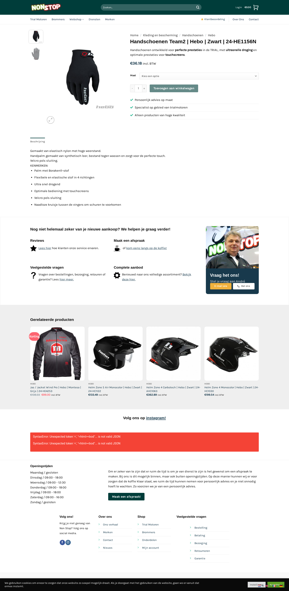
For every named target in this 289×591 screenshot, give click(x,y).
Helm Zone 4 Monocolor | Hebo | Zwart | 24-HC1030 (231, 389)
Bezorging (200, 543)
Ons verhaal (110, 524)
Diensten (94, 19)
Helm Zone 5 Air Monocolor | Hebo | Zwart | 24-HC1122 (115, 389)
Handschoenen (192, 35)
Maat (133, 75)
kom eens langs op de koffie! (146, 248)
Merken (110, 19)
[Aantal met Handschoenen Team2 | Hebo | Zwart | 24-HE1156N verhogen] (144, 88)
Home (134, 35)
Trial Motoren (38, 19)
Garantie (199, 558)
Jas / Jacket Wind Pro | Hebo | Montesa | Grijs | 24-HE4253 (55, 389)
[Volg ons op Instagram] (68, 542)
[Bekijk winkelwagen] (252, 7)
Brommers (58, 19)
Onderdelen (149, 540)
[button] (239, 7)
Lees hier (45, 248)
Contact (254, 19)
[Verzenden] (197, 7)
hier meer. (67, 279)
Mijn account (150, 547)
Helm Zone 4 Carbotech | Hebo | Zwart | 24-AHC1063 (173, 389)
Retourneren (202, 551)
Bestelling (200, 527)
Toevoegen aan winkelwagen (174, 88)
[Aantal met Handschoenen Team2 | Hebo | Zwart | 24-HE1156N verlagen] (132, 88)
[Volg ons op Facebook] (62, 542)
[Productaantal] (138, 88)
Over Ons (238, 19)
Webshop (76, 19)
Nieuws (107, 547)
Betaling (199, 535)
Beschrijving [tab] (37, 141)
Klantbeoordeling (214, 19)
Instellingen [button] (256, 584)
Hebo (211, 35)
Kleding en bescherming (160, 35)
